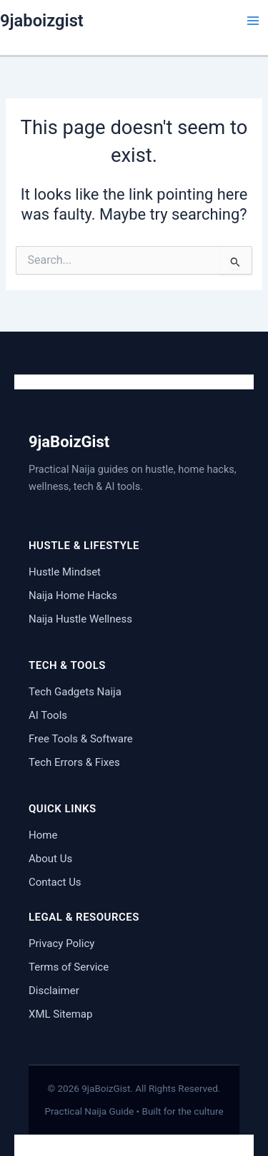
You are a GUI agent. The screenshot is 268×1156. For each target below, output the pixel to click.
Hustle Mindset (65, 572)
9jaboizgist (42, 21)
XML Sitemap (60, 1014)
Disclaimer (54, 990)
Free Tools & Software (81, 738)
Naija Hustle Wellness (80, 619)
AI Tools (48, 715)
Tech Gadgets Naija (75, 691)
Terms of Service (69, 967)
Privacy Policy (61, 943)
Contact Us (55, 882)
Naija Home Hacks (73, 595)
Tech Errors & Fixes (74, 762)
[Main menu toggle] (253, 21)
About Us (50, 858)
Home (43, 835)
